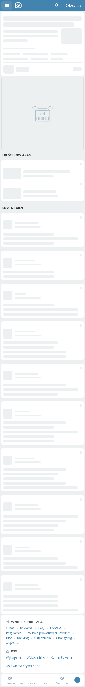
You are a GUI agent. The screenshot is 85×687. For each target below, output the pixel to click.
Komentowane (61, 657)
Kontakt (55, 628)
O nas (10, 628)
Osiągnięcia (42, 638)
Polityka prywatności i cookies (49, 633)
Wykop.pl (18, 5)
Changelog (64, 638)
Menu (6, 5)
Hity (9, 638)
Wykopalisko (36, 657)
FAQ (41, 628)
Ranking (23, 638)
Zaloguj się (73, 5)
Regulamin (13, 633)
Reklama (26, 628)
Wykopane (13, 657)
